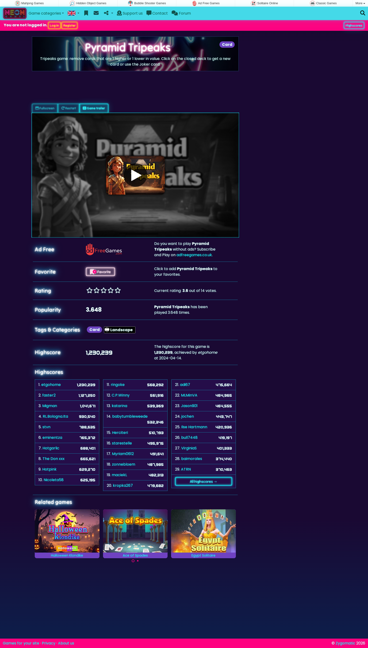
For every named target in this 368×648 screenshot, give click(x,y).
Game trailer (94, 108)
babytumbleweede (130, 416)
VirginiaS (189, 448)
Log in (54, 25)
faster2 (49, 395)
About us (66, 643)
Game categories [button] (45, 13)
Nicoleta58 (54, 480)
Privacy (48, 643)
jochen (187, 416)
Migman (49, 405)
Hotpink (49, 469)
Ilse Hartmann (194, 427)
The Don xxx (53, 458)
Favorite (100, 271)
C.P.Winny (121, 395)
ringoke (118, 384)
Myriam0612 (123, 453)
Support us (130, 13)
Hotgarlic (50, 448)
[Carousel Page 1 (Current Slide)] (133, 560)
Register (69, 25)
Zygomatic (345, 643)
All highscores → (203, 481)
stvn (46, 427)
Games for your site (21, 643)
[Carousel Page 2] (137, 560)
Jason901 (189, 405)
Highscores (354, 25)
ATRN (186, 469)
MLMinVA (189, 395)
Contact (157, 13)
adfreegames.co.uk (194, 255)
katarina (119, 405)
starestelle (122, 443)
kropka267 (123, 485)
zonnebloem (123, 464)
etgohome (51, 384)
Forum (181, 13)
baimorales (191, 458)
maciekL (119, 475)
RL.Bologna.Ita (55, 416)
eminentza (52, 437)
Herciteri (120, 432)
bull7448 (189, 437)
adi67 (185, 384)
